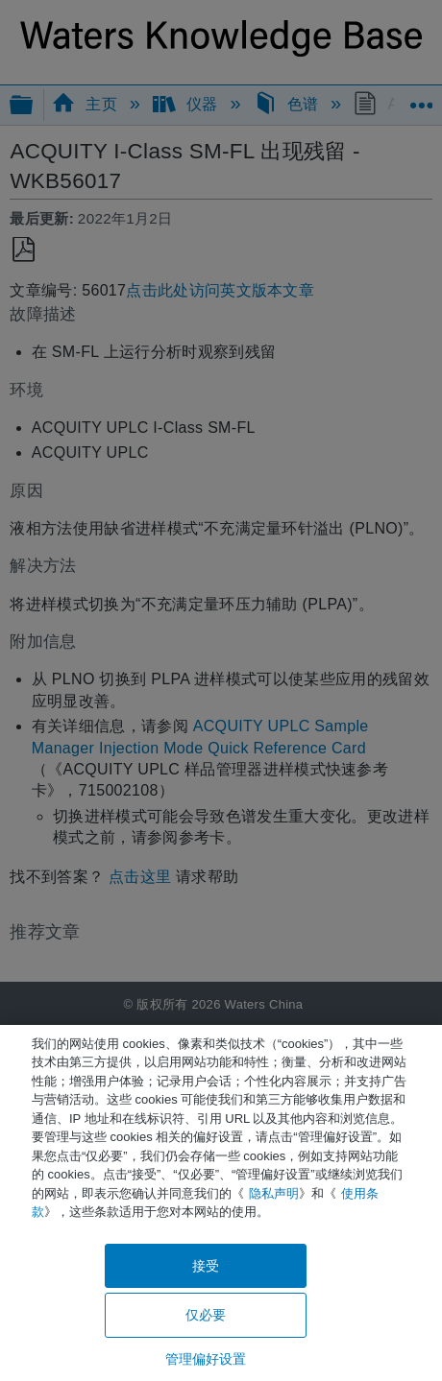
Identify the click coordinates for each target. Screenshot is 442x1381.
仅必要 (205, 1314)
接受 (205, 1266)
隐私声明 (274, 1193)
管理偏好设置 (206, 1359)
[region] (221, 1203)
